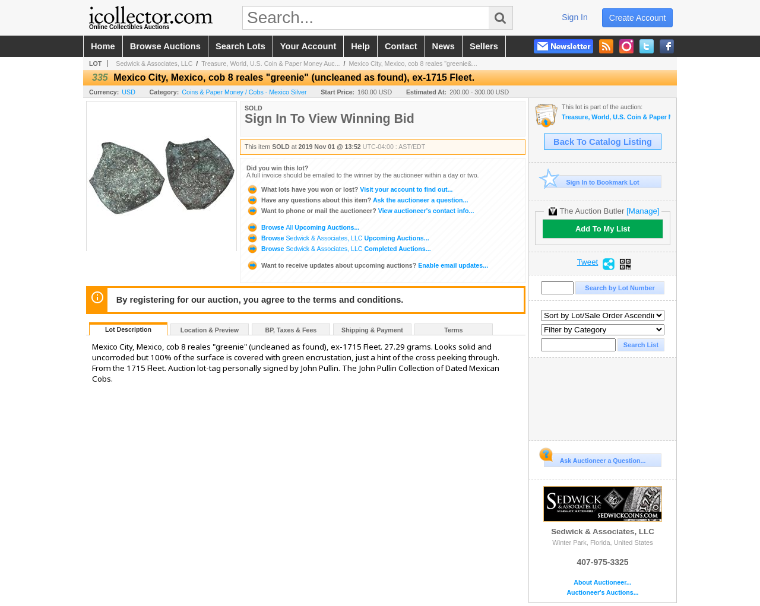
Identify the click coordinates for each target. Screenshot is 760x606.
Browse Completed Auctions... (338, 248)
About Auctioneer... (602, 582)
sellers (484, 46)
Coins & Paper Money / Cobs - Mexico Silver (244, 92)
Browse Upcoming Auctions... (302, 227)
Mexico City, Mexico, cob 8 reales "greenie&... (413, 63)
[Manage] (642, 211)
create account (637, 18)
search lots (240, 46)
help (360, 46)
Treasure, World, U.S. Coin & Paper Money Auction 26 (616, 117)
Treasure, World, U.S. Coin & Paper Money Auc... (270, 63)
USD (128, 92)
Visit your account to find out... (349, 189)
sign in (575, 17)
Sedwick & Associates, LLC (154, 63)
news (443, 46)
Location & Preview (209, 330)
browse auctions (165, 46)
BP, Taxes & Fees (291, 330)
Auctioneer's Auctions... (602, 592)
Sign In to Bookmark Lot (591, 182)
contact (401, 46)
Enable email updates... (367, 265)
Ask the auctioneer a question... (357, 200)
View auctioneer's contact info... (360, 210)
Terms (453, 330)
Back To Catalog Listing (602, 142)
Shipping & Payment (372, 330)
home (103, 46)
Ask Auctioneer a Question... (594, 458)
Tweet (587, 262)
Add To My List (602, 228)
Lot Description (128, 329)
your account (308, 46)
